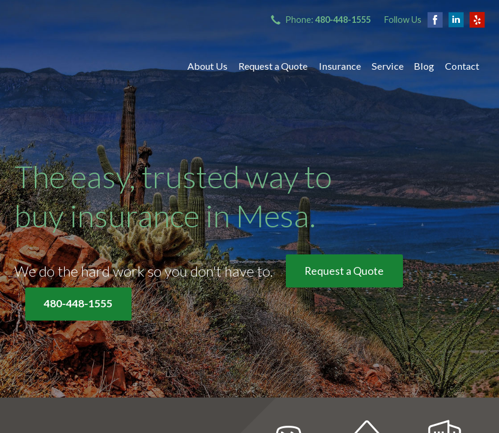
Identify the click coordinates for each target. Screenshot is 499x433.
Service (388, 66)
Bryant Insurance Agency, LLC (89, 66)
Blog (424, 66)
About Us (207, 66)
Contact (462, 66)
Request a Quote (272, 66)
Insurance (340, 66)
